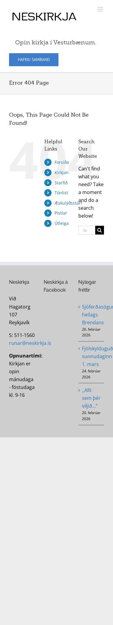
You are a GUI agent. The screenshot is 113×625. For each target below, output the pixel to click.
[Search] (99, 230)
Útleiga (62, 223)
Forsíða (62, 162)
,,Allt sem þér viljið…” (91, 398)
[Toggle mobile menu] (101, 9)
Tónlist (61, 193)
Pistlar (61, 213)
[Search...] (86, 230)
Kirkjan (62, 172)
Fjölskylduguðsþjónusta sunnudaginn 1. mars (91, 356)
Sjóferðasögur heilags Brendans (91, 314)
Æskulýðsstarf (68, 203)
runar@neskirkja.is (30, 343)
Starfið (61, 183)
